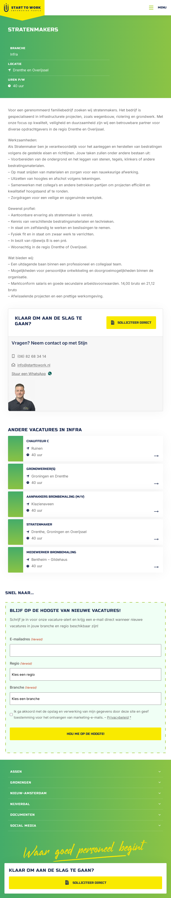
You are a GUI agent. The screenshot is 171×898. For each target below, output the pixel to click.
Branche (23, 687)
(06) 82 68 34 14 (31, 356)
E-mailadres (26, 639)
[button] (85, 772)
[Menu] (158, 8)
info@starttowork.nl (33, 365)
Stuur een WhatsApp (29, 373)
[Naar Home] (22, 7)
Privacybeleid (118, 717)
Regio (21, 663)
